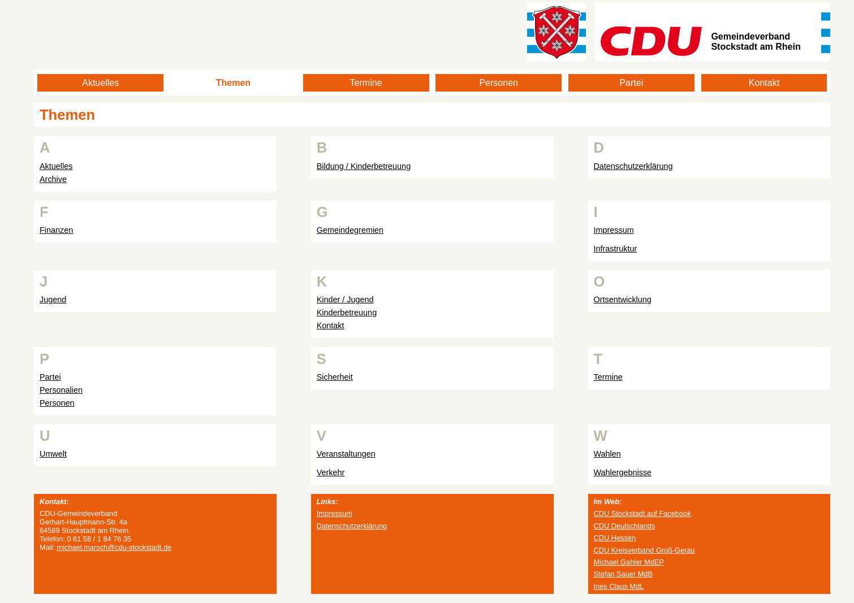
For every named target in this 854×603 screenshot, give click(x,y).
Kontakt (764, 83)
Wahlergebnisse (622, 472)
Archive (53, 179)
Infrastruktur (615, 248)
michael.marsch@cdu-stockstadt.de (114, 547)
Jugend (53, 299)
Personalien (61, 389)
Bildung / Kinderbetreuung (364, 166)
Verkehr (331, 472)
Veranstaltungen (346, 453)
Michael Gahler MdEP (628, 562)
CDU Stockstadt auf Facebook (642, 513)
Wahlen (606, 453)
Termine (366, 83)
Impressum (613, 230)
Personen (498, 83)
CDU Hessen (614, 537)
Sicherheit (335, 376)
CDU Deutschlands (624, 526)
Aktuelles (100, 83)
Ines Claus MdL (618, 586)
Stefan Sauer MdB (623, 574)
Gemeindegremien (350, 230)
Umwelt (53, 453)
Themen (233, 83)
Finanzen (56, 230)
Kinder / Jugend (345, 299)
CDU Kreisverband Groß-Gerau (644, 550)
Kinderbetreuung (347, 312)
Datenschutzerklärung (632, 166)
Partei (631, 83)
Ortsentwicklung (622, 299)
